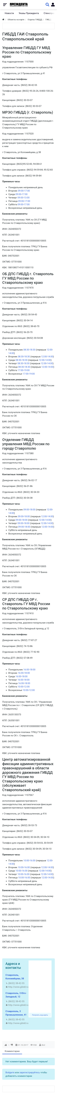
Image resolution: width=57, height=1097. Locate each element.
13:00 (26, 197)
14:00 (11, 353)
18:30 (32, 349)
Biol (43, 1045)
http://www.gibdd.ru (18, 987)
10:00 (20, 686)
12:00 (49, 349)
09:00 (20, 190)
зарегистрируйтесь (29, 1072)
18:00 (32, 509)
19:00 (26, 370)
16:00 (26, 669)
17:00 (27, 190)
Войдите (9, 1072)
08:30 (26, 349)
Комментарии (12, 1051)
